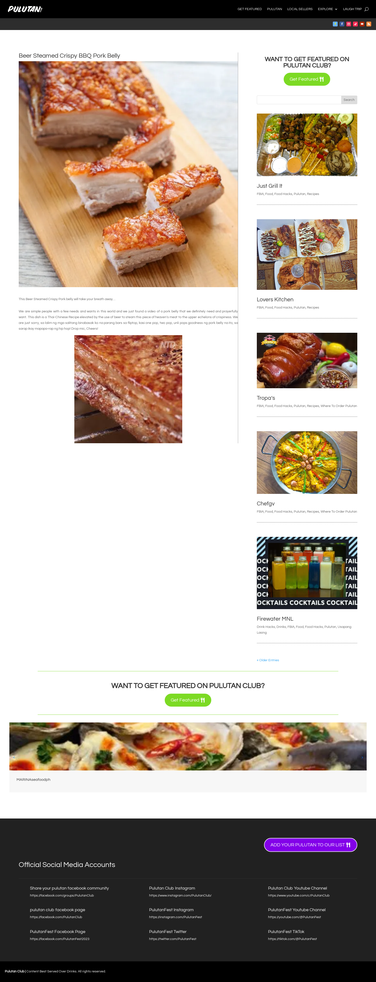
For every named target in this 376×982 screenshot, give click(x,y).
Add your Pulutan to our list (307, 845)
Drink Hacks (266, 627)
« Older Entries (268, 660)
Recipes (313, 194)
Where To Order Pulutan (339, 406)
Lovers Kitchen (275, 300)
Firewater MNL (275, 619)
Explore (325, 9)
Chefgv (266, 504)
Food (269, 194)
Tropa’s (266, 398)
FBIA (260, 194)
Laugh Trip (352, 9)
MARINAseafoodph (33, 780)
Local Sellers (300, 9)
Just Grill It (269, 186)
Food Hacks (283, 194)
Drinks (281, 627)
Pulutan (274, 9)
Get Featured (250, 9)
